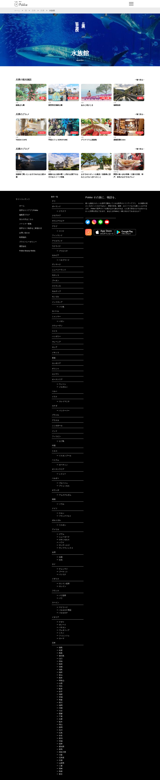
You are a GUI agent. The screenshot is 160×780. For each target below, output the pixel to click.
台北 (59, 560)
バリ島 (60, 307)
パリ (59, 598)
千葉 (59, 716)
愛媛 (59, 713)
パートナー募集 (25, 224)
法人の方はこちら (26, 219)
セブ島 (60, 441)
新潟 (59, 738)
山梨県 (60, 763)
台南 (59, 557)
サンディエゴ (63, 545)
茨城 (59, 741)
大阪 (59, 755)
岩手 (59, 691)
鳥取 (59, 653)
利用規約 (22, 237)
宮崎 (59, 667)
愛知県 (60, 747)
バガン (60, 321)
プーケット (62, 572)
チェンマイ (62, 569)
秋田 (59, 664)
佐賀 (59, 650)
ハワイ (60, 542)
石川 (59, 730)
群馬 (59, 749)
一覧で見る (139, 80)
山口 (59, 659)
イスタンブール (64, 456)
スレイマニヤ (63, 401)
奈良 (59, 735)
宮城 (59, 697)
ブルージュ (62, 483)
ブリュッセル (63, 486)
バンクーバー (63, 411)
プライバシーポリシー (28, 242)
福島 (59, 669)
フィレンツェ (63, 636)
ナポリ (60, 622)
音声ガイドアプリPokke (28, 210)
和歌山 (60, 681)
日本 (34, 11)
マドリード (62, 607)
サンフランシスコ (65, 548)
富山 (59, 675)
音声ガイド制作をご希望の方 (30, 228)
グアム (60, 534)
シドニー (61, 474)
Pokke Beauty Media (27, 251)
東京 (59, 774)
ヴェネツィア (63, 630)
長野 (59, 744)
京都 (59, 760)
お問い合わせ (24, 233)
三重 (59, 766)
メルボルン (62, 387)
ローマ (60, 638)
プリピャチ (62, 251)
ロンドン (61, 586)
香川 (59, 703)
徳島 (59, 647)
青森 (59, 700)
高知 (59, 661)
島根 (59, 771)
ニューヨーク (63, 537)
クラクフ (61, 211)
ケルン (60, 513)
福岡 (59, 705)
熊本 (59, 678)
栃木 (59, 722)
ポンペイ (61, 625)
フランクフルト (64, 516)
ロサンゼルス (63, 540)
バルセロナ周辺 (64, 610)
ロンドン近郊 (63, 583)
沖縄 (59, 708)
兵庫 (42, 11)
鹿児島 (60, 656)
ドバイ (60, 231)
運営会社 (22, 246)
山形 (59, 683)
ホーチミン (62, 465)
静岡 (59, 727)
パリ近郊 (61, 595)
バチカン (61, 627)
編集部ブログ (24, 215)
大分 (59, 711)
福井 (59, 672)
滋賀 (59, 694)
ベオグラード (63, 260)
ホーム (17, 11)
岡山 (59, 725)
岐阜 (59, 689)
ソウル (60, 504)
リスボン (61, 525)
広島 (59, 733)
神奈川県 (61, 752)
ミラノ (60, 633)
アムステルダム (64, 495)
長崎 (59, 769)
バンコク (61, 574)
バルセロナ (62, 613)
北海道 (60, 757)
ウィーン (61, 384)
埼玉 (59, 686)
